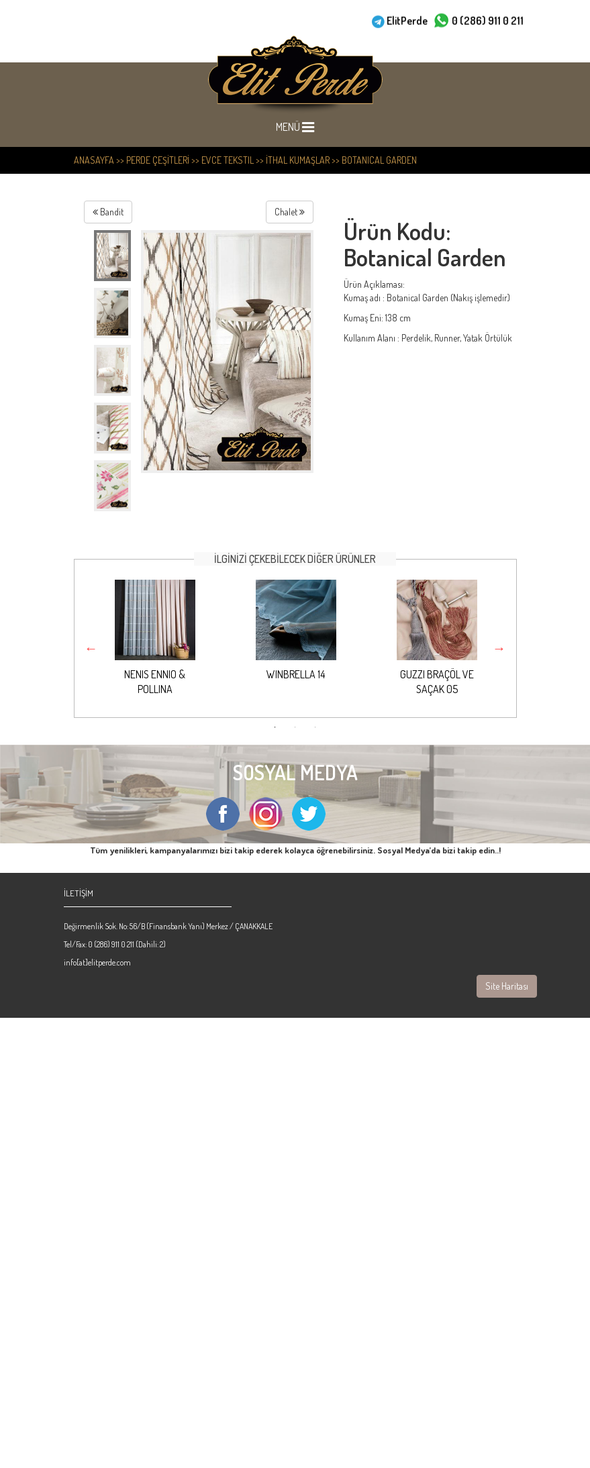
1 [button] (275, 727)
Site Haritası (506, 986)
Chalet (290, 211)
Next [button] (499, 648)
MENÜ (303, 127)
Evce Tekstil (227, 160)
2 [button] (295, 727)
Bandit (108, 211)
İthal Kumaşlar (298, 160)
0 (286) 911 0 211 (488, 20)
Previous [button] (91, 648)
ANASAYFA (94, 160)
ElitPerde (407, 20)
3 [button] (315, 727)
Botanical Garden (379, 160)
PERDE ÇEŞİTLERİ (157, 160)
